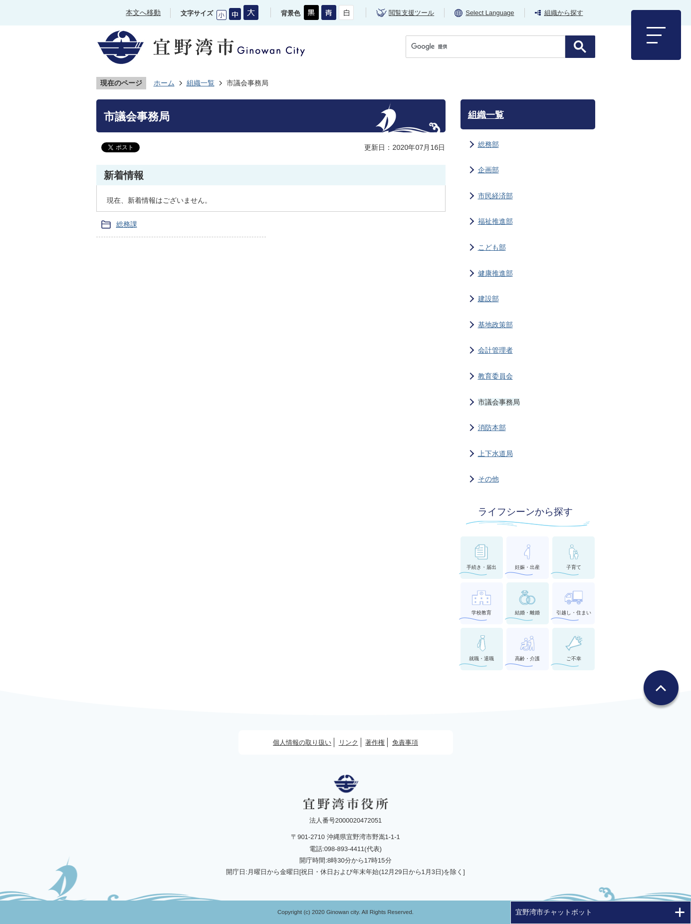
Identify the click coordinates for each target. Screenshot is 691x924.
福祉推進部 (495, 221)
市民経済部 (495, 196)
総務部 (488, 144)
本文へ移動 (143, 12)
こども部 (492, 247)
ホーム (164, 83)
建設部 (488, 299)
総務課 (126, 224)
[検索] (488, 46)
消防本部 (492, 428)
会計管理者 (495, 350)
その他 (488, 479)
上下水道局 (495, 454)
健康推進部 (495, 273)
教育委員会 (495, 376)
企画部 (488, 170)
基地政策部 (495, 325)
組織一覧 (201, 83)
